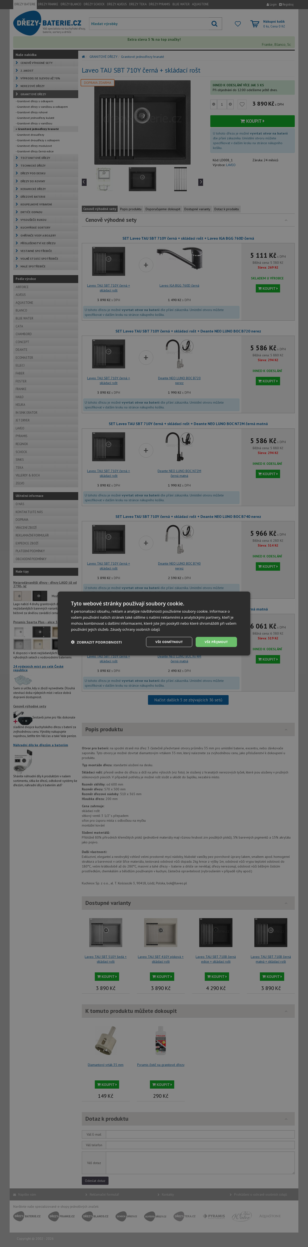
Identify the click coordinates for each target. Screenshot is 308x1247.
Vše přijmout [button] (215, 641)
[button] (96, 642)
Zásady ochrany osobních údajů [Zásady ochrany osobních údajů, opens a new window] (137, 628)
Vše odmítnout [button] (166, 641)
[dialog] (154, 623)
